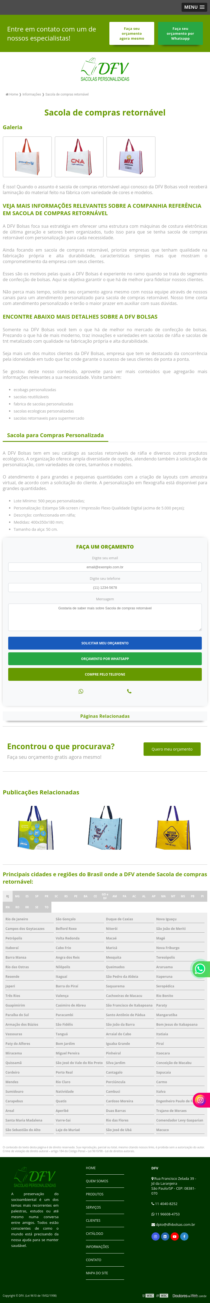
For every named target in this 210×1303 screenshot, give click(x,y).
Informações (97, 1246)
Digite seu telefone (105, 578)
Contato (93, 1260)
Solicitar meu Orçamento (105, 643)
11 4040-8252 (164, 1203)
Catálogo (94, 1233)
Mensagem (105, 598)
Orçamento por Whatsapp (105, 658)
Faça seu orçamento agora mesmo (131, 33)
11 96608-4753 (165, 1214)
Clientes (93, 1220)
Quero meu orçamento (172, 749)
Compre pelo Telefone (105, 674)
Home (91, 1168)
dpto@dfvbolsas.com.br (173, 1224)
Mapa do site (97, 1273)
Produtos (94, 1194)
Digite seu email (105, 557)
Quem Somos (97, 1181)
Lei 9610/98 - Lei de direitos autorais (111, 1151)
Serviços (93, 1207)
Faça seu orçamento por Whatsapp (180, 33)
